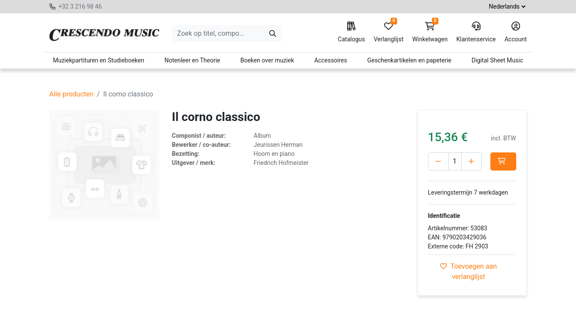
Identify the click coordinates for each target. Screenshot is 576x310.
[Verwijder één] (438, 161)
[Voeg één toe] (471, 161)
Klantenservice (476, 32)
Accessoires (330, 60)
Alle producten (71, 94)
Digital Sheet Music (497, 60)
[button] (503, 161)
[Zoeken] (273, 33)
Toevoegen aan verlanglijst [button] (468, 271)
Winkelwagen (430, 32)
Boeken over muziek (267, 60)
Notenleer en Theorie (192, 60)
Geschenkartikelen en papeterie (409, 60)
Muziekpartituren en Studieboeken (98, 60)
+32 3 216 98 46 (80, 6)
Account (516, 32)
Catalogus (351, 32)
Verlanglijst (389, 32)
